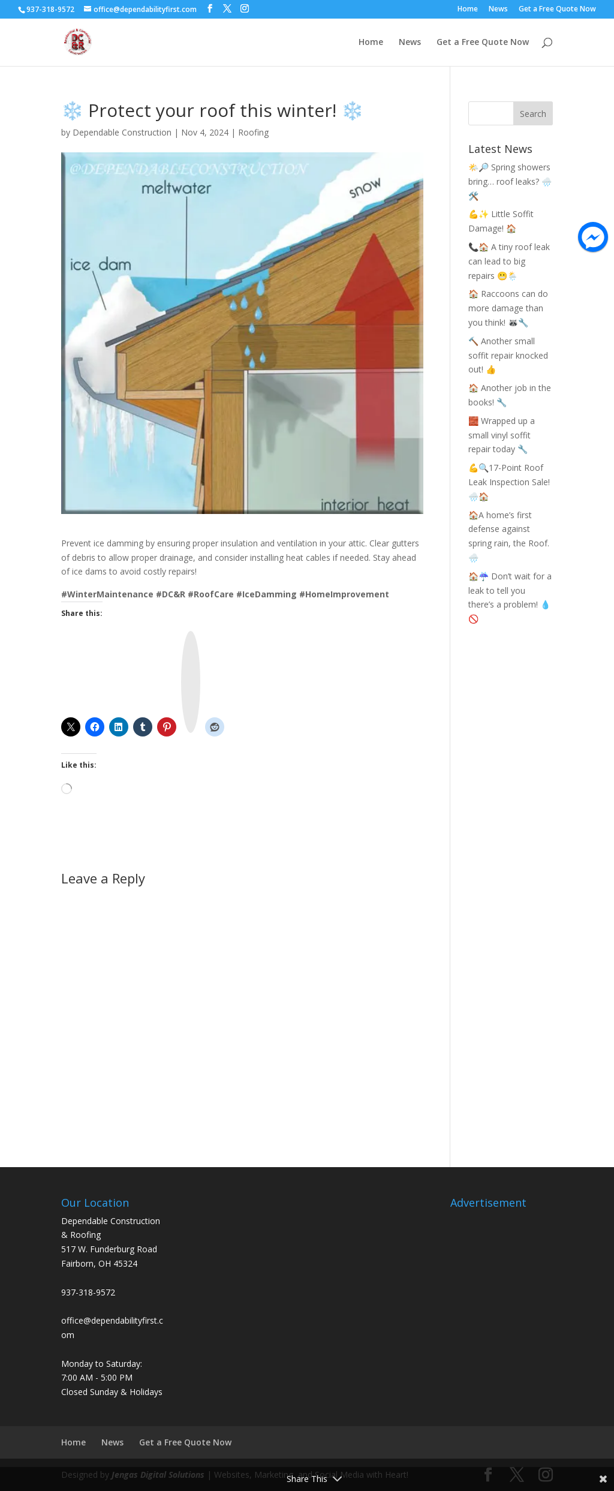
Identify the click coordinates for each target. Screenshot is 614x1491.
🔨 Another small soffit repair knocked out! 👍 (508, 355)
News (498, 9)
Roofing (253, 132)
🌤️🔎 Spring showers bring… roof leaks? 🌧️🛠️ (510, 181)
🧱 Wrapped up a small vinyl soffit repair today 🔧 (501, 435)
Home (468, 9)
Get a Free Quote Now (557, 9)
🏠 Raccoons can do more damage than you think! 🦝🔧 (508, 308)
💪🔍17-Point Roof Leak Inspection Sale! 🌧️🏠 (509, 482)
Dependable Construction (122, 132)
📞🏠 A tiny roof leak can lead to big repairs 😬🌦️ (509, 261)
